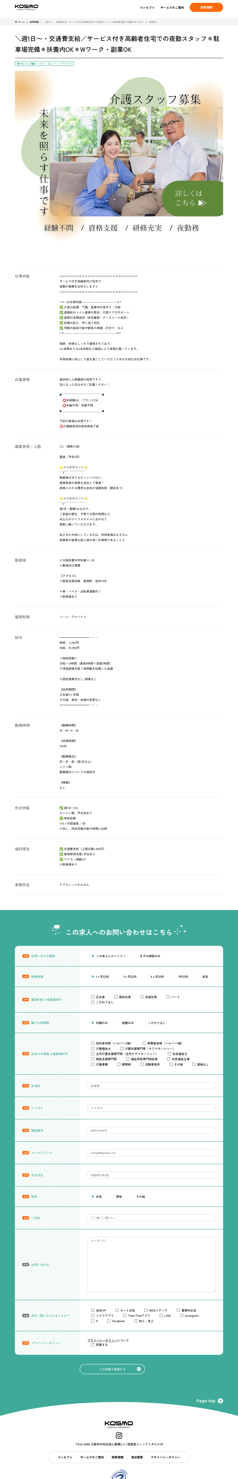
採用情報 (34, 22)
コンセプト (147, 7)
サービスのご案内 (172, 7)
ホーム (20, 22)
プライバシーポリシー (102, 1340)
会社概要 (137, 1457)
